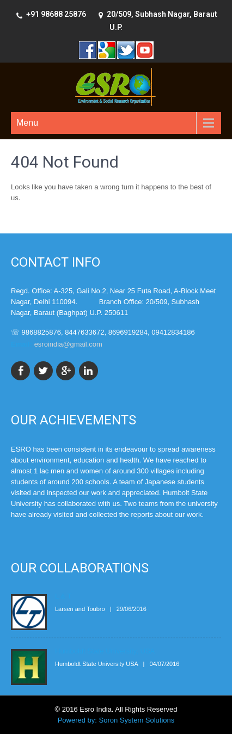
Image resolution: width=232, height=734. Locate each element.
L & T (63, 596)
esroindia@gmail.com (68, 344)
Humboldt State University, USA (105, 651)
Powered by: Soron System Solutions (116, 720)
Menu (27, 122)
